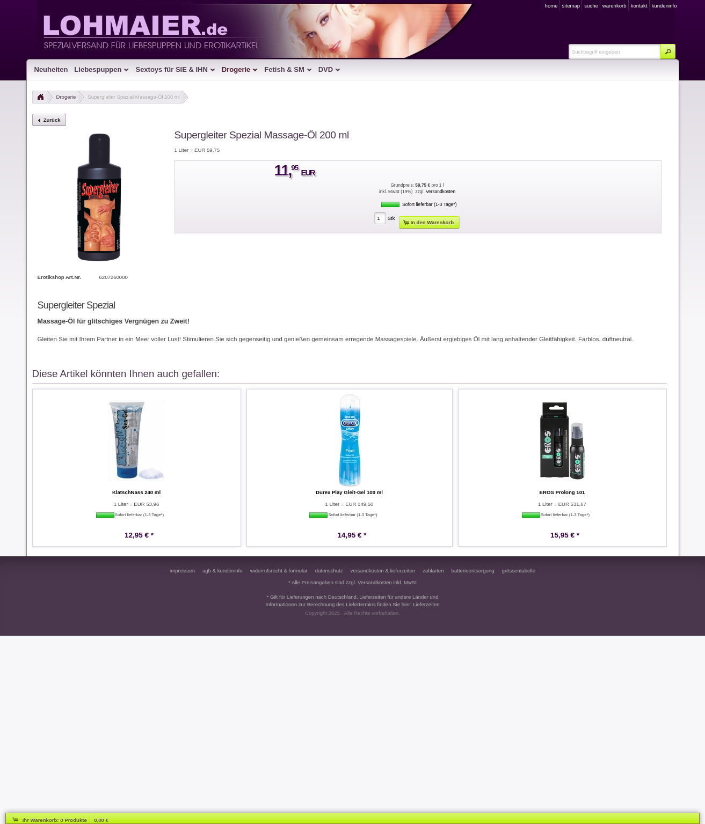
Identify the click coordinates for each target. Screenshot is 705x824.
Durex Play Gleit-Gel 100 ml (349, 492)
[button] (667, 51)
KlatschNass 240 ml (136, 492)
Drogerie (66, 97)
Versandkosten (440, 191)
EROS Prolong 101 (562, 492)
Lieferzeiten (426, 604)
